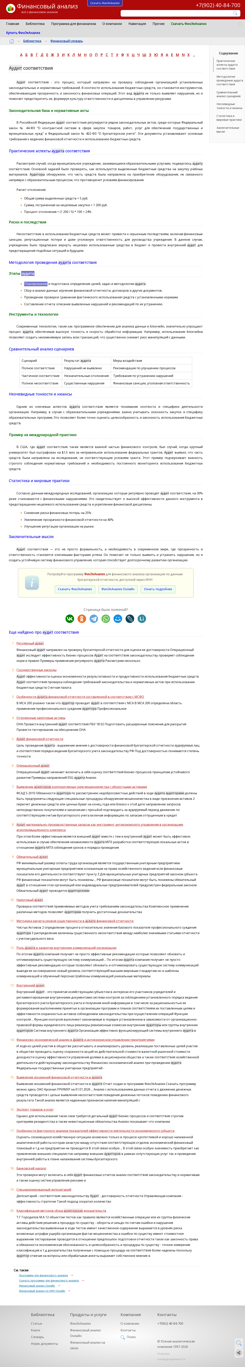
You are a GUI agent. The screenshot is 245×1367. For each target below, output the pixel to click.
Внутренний (30, 985)
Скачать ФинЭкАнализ (188, 23)
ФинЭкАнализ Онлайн (117, 589)
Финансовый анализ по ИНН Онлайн (42, 1291)
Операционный (33, 765)
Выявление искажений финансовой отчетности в (59, 1077)
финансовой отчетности (39, 739)
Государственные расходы (36, 670)
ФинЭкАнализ (80, 1323)
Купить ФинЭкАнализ (23, 32)
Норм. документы (44, 1344)
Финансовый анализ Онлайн (37, 1285)
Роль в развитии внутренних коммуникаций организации (66, 948)
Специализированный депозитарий (43, 1189)
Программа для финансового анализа (43, 1275)
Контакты (128, 1330)
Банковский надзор (31, 1168)
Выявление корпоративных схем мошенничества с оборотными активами (81, 787)
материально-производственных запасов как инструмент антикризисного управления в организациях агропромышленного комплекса (99, 827)
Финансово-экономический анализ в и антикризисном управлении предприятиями (85, 1040)
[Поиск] (178, 13)
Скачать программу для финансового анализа (49, 1280)
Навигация (137, 23)
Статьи (36, 1323)
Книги (35, 1330)
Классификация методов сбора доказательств (61, 1211)
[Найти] (235, 13)
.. (194, 54)
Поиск (131, 1337)
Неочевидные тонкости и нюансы (229, 106)
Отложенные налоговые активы (40, 718)
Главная (12, 23)
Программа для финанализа (73, 23)
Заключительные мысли (227, 129)
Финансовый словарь (63, 41)
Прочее (158, 23)
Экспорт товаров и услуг (35, 1109)
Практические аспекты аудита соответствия (227, 64)
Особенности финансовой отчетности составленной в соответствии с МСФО (80, 697)
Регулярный (30, 643)
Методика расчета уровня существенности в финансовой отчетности (74, 921)
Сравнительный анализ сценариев (228, 94)
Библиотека (35, 23)
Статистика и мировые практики (229, 117)
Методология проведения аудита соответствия (229, 80)
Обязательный (32, 857)
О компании (112, 23)
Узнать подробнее (158, 589)
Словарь (37, 1337)
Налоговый (29, 900)
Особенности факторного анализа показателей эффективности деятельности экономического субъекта (95, 1131)
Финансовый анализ (47, 6)
